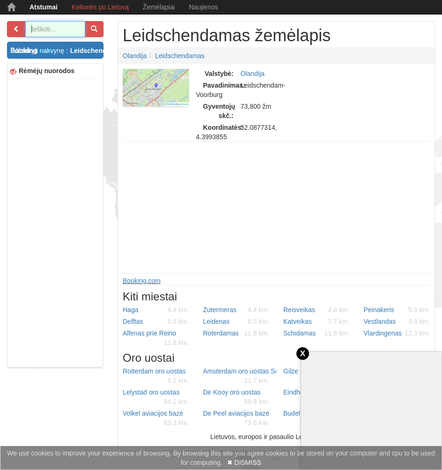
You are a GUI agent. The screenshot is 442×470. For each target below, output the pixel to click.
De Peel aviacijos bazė (236, 418)
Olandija (135, 56)
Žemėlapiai (159, 7)
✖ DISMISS (244, 462)
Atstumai (43, 7)
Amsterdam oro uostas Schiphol (240, 376)
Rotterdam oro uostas (156, 376)
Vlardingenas (397, 333)
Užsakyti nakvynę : (58, 50)
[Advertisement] (55, 221)
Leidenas (236, 321)
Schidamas (316, 333)
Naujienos (203, 7)
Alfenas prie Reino (156, 338)
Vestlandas (397, 321)
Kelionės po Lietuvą (100, 7)
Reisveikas (316, 309)
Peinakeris (397, 309)
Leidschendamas (180, 56)
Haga (156, 309)
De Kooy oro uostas (236, 397)
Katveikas (316, 321)
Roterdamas (236, 333)
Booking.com (142, 280)
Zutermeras (236, 309)
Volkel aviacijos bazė (156, 418)
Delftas (156, 321)
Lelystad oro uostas (156, 397)
